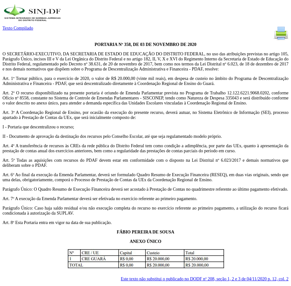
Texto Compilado (18, 28)
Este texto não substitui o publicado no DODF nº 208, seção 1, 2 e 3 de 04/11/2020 (204, 279)
